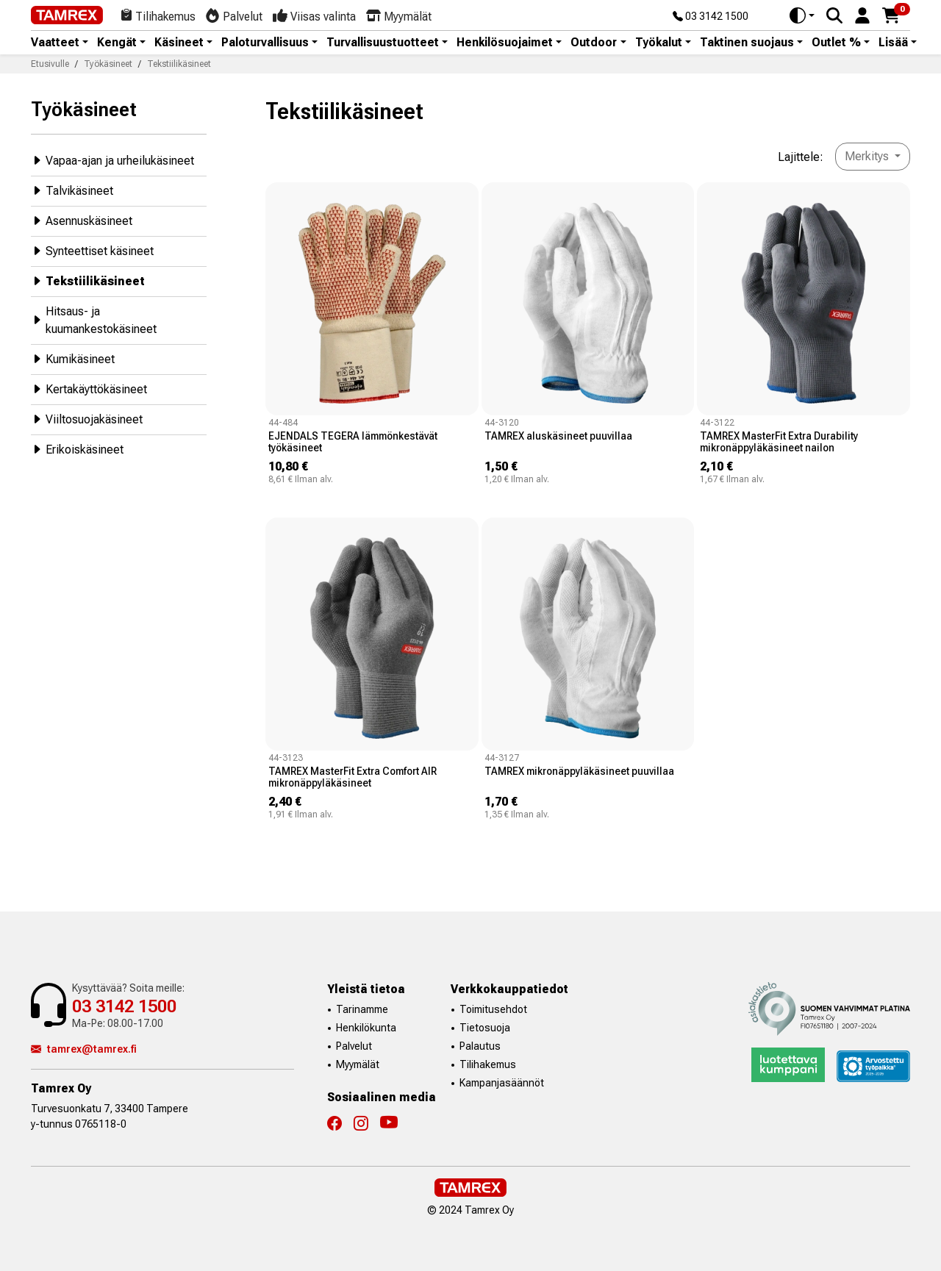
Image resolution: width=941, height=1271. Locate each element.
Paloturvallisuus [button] (265, 43)
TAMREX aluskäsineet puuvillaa (558, 436)
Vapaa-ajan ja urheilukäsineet (112, 160)
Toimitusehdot (493, 1009)
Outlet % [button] (836, 43)
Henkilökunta (366, 1028)
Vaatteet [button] (55, 43)
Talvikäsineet (72, 190)
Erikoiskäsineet (77, 449)
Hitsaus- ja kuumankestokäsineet (94, 320)
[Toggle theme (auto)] (802, 15)
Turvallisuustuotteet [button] (382, 43)
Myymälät (357, 1064)
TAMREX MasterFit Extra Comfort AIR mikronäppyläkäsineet (352, 777)
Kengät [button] (117, 43)
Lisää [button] (893, 43)
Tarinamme (362, 1009)
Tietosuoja (484, 1028)
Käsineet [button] (179, 43)
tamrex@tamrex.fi (84, 1049)
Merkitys (868, 156)
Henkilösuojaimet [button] (505, 43)
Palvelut (354, 1046)
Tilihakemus (487, 1064)
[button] (862, 14)
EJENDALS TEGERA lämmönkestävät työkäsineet (352, 442)
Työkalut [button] (658, 43)
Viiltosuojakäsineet (87, 418)
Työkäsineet (84, 109)
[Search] (834, 15)
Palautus (480, 1046)
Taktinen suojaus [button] (747, 43)
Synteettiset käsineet (92, 250)
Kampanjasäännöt (501, 1083)
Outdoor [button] (593, 43)
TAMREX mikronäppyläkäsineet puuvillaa (579, 771)
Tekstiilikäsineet (88, 280)
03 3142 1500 (710, 17)
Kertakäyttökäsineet (89, 388)
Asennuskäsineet (81, 220)
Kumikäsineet (73, 358)
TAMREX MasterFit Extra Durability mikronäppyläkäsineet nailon (779, 442)
